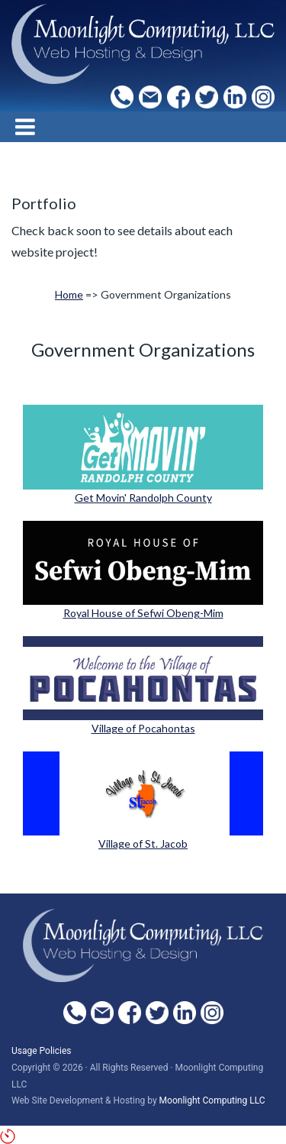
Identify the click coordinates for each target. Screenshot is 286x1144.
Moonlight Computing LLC (212, 1100)
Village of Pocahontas (143, 728)
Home (69, 294)
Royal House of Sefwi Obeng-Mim (143, 612)
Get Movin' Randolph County (143, 497)
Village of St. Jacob (143, 843)
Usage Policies (41, 1050)
